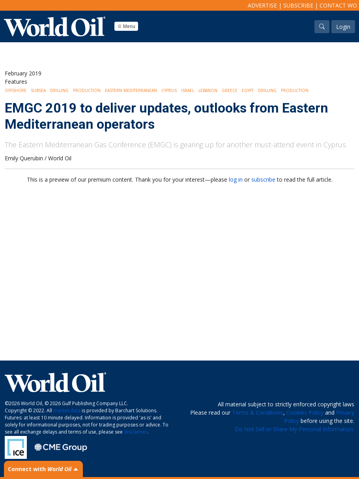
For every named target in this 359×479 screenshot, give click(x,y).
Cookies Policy (304, 412)
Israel (187, 90)
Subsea (38, 90)
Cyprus (169, 90)
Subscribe (298, 5)
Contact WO (338, 5)
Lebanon (207, 90)
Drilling (59, 90)
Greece (229, 90)
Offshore (15, 90)
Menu (126, 26)
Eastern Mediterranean (131, 90)
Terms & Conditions (257, 412)
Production (87, 90)
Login (343, 26)
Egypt (248, 90)
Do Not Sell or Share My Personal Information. (294, 429)
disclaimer (135, 431)
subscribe (263, 179)
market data (66, 410)
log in (236, 179)
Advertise (262, 5)
